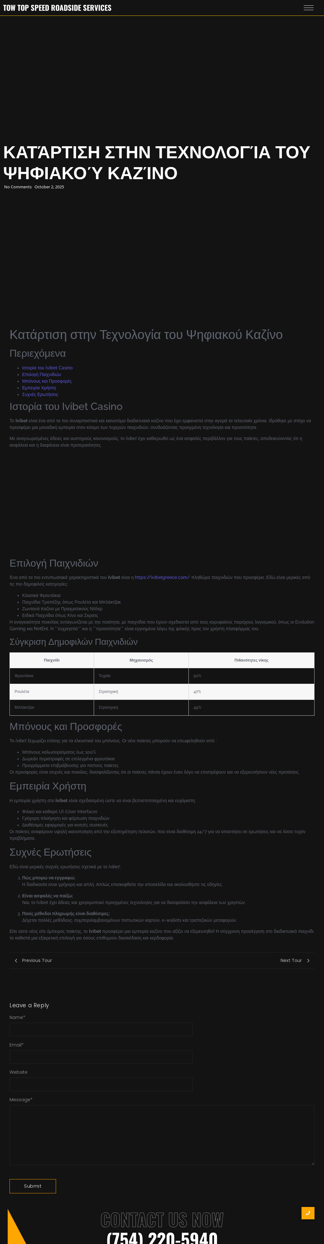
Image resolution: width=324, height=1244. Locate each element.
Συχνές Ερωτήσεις (40, 394)
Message (21, 1099)
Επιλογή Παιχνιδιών (41, 374)
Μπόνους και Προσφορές (47, 381)
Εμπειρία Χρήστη (39, 387)
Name (17, 1017)
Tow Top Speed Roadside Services (57, 7)
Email (17, 1045)
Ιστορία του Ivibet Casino (47, 367)
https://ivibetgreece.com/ (162, 577)
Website (19, 1072)
